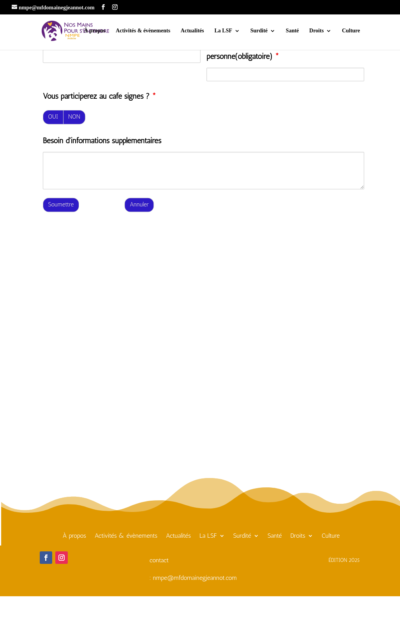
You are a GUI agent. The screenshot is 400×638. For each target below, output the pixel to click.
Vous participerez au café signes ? (99, 96)
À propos (95, 31)
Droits (316, 31)
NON (74, 116)
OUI (53, 116)
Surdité (259, 31)
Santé (292, 31)
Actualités (192, 31)
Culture (351, 31)
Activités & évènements (143, 31)
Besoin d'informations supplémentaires (102, 140)
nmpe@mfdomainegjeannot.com (195, 577)
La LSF (223, 31)
